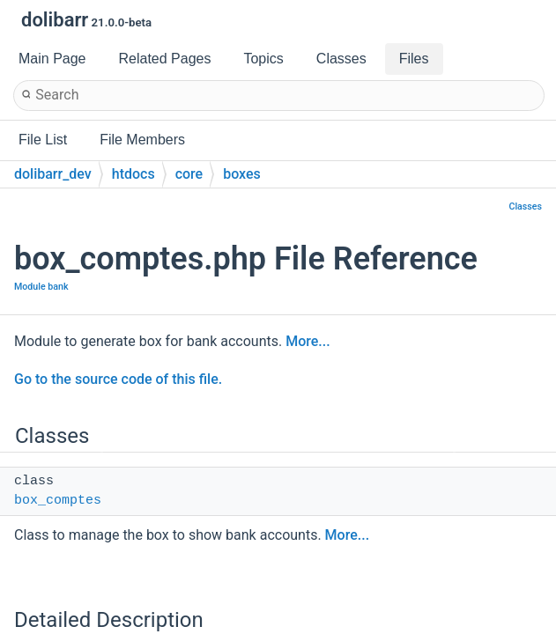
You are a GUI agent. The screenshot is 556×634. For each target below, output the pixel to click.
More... (307, 341)
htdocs (133, 174)
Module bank (41, 286)
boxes (242, 174)
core (189, 174)
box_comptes (57, 500)
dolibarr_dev (53, 174)
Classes (525, 206)
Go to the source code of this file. (118, 379)
